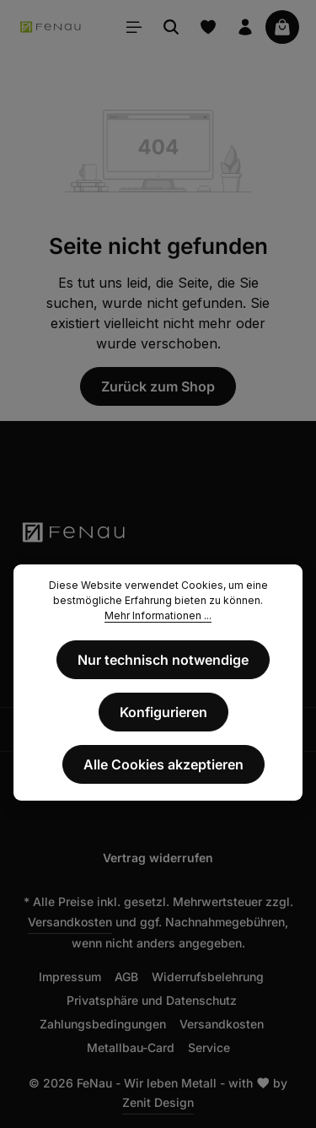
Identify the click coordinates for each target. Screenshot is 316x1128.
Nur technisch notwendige (163, 659)
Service (209, 1047)
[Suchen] (171, 27)
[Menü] (134, 27)
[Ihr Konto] (245, 27)
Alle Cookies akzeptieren (163, 764)
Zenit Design (158, 1102)
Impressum (70, 976)
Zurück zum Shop (158, 386)
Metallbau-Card (130, 1047)
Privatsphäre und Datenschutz (152, 1000)
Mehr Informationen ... (158, 615)
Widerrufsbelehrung (208, 976)
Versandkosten (70, 922)
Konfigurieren (163, 712)
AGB (126, 976)
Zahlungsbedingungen (103, 1024)
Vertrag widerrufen (158, 857)
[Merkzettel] (208, 27)
